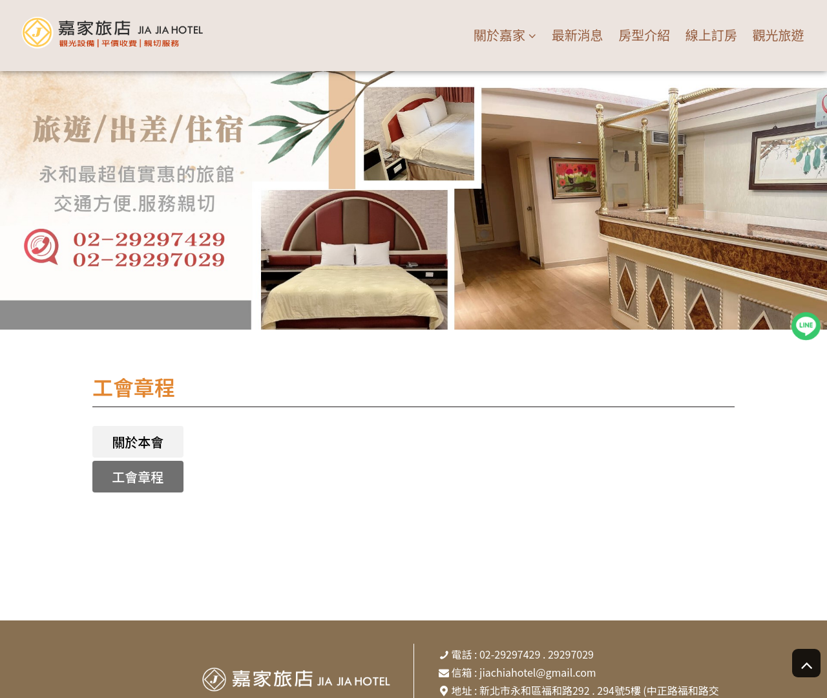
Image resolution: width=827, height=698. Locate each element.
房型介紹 (644, 34)
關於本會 (137, 441)
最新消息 (577, 34)
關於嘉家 (499, 35)
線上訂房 (711, 34)
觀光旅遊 (778, 34)
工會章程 (137, 476)
